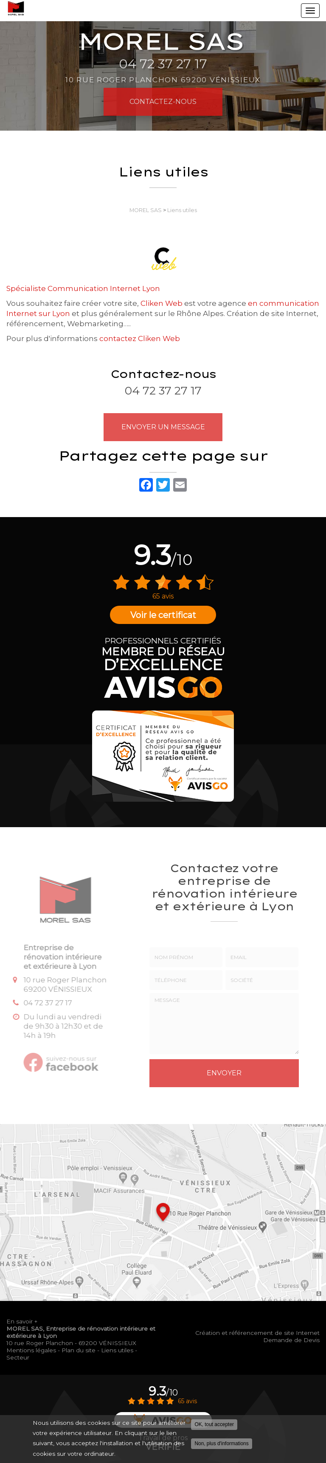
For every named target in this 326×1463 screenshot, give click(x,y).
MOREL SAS (145, 210)
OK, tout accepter (214, 1425)
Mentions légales (31, 1350)
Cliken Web (162, 303)
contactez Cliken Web (139, 338)
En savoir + (21, 1321)
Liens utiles (182, 210)
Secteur (17, 1357)
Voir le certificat (163, 615)
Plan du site (79, 1350)
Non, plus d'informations (221, 1444)
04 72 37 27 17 (163, 390)
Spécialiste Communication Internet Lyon (83, 288)
